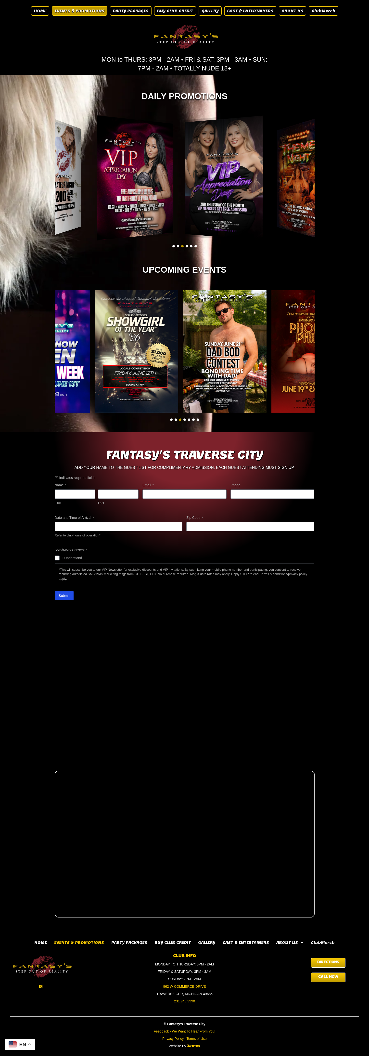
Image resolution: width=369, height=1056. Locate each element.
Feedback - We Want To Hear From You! (184, 1031)
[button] (173, 246)
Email (148, 485)
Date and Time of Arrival (74, 518)
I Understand (72, 558)
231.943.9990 (184, 1001)
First (58, 503)
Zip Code (194, 518)
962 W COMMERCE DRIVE (184, 986)
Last (101, 503)
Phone (235, 485)
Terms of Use (196, 1039)
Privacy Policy (173, 1039)
